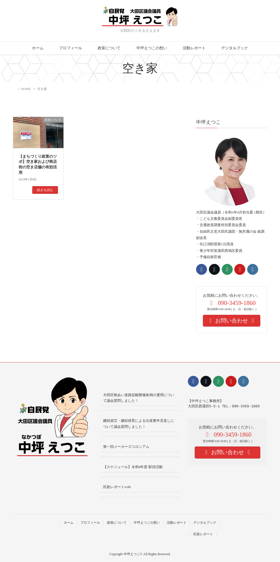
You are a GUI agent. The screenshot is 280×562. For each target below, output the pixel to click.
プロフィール (70, 48)
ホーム (37, 48)
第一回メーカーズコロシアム (126, 447)
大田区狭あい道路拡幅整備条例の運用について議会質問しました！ (138, 398)
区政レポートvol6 (117, 487)
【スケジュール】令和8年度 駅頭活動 (133, 467)
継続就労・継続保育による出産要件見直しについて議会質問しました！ (138, 423)
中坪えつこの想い (151, 48)
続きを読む (45, 190)
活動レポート (194, 48)
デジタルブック (234, 48)
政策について (109, 48)
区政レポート (203, 534)
